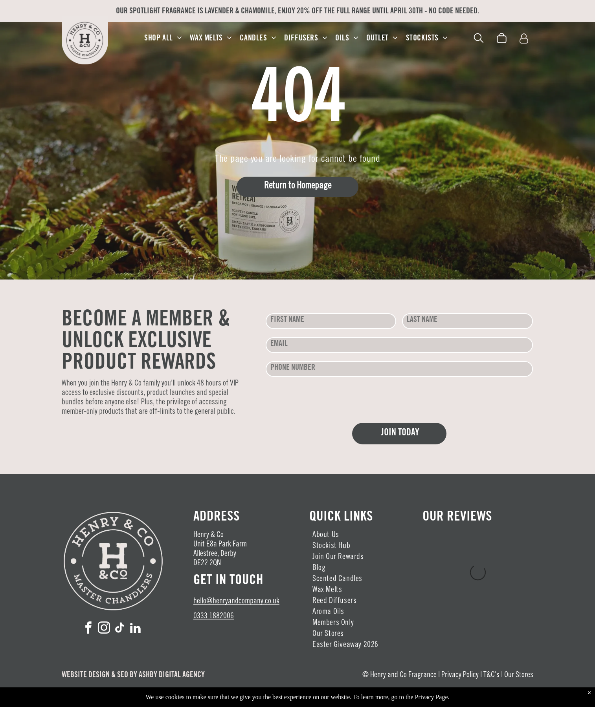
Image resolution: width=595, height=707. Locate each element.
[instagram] (104, 629)
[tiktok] (120, 629)
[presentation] (325, 399)
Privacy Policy (460, 676)
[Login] (524, 39)
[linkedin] (136, 629)
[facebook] (88, 629)
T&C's (491, 676)
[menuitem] (163, 39)
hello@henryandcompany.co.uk (236, 602)
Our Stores (518, 676)
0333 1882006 (213, 617)
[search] (479, 39)
